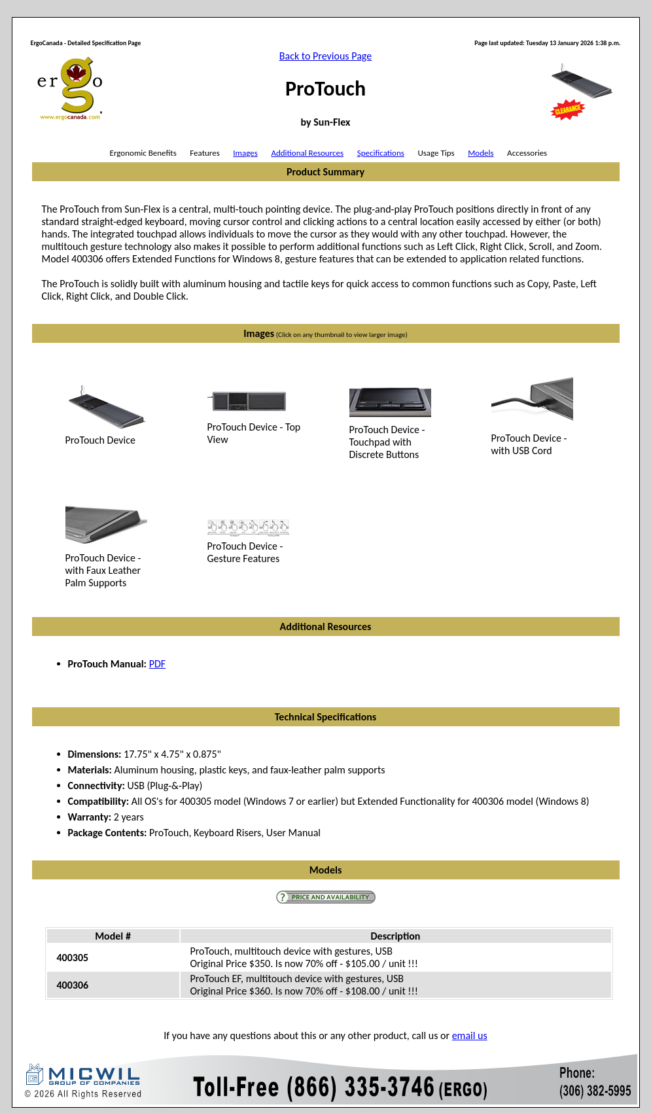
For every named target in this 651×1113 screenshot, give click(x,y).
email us (469, 1035)
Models (480, 153)
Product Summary (325, 172)
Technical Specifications (325, 717)
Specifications (380, 153)
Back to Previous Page (325, 56)
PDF (157, 664)
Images (245, 153)
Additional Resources (307, 153)
